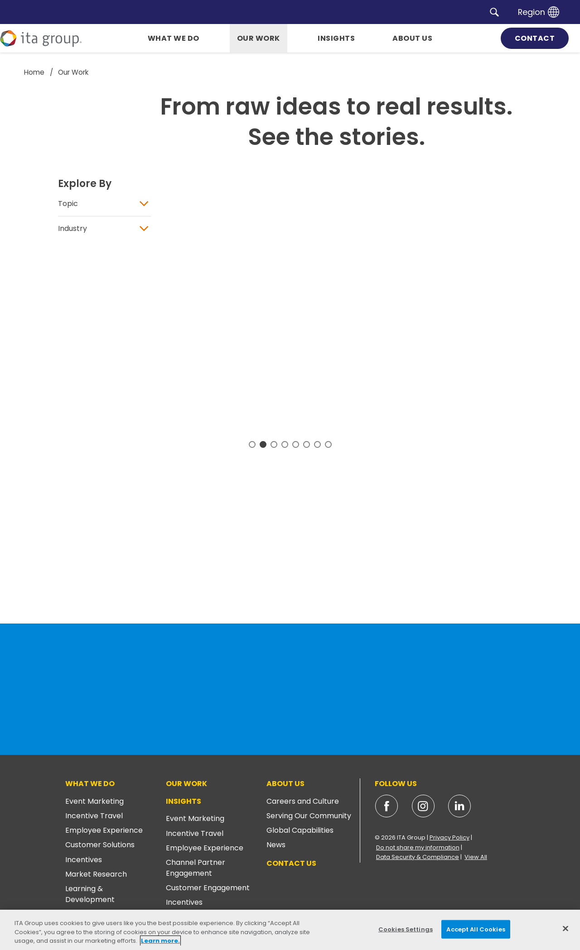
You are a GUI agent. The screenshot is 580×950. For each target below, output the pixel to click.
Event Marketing (94, 801)
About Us (285, 783)
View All (475, 857)
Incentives (83, 859)
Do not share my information (417, 847)
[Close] (565, 928)
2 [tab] (263, 444)
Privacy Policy (449, 837)
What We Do (90, 783)
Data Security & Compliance (417, 857)
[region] (290, 930)
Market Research (96, 874)
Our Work (186, 783)
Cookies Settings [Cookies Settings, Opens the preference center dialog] (405, 929)
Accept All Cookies (475, 929)
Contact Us (291, 863)
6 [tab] (306, 444)
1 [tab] (252, 444)
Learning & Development (90, 894)
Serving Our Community (308, 816)
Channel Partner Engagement (195, 867)
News (275, 845)
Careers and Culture (302, 801)
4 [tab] (284, 444)
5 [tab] (295, 444)
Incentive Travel (94, 816)
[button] (494, 11)
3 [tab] (274, 444)
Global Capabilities (300, 830)
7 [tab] (317, 444)
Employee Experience (104, 830)
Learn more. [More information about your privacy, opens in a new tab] (160, 940)
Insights (183, 801)
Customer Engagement (208, 888)
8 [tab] (328, 444)
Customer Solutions (100, 845)
